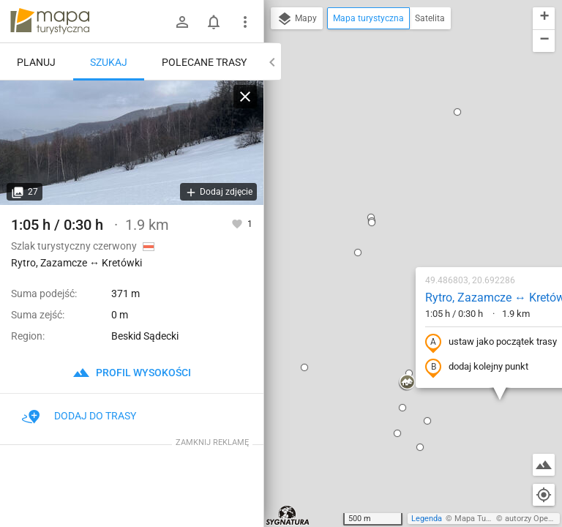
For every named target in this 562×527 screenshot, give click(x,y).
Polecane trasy (204, 62)
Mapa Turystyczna (487, 518)
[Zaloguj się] (182, 22)
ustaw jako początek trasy (404, 199)
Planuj (36, 62)
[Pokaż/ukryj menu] (245, 22)
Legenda (426, 518)
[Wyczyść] (245, 96)
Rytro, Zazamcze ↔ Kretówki (412, 155)
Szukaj (108, 62)
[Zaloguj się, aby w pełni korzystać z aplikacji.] (238, 223)
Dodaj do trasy (79, 416)
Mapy (297, 19)
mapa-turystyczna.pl (50, 21)
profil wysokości (131, 372)
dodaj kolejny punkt (389, 224)
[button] (270, 109)
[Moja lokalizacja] (544, 495)
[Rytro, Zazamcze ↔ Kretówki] (131, 143)
